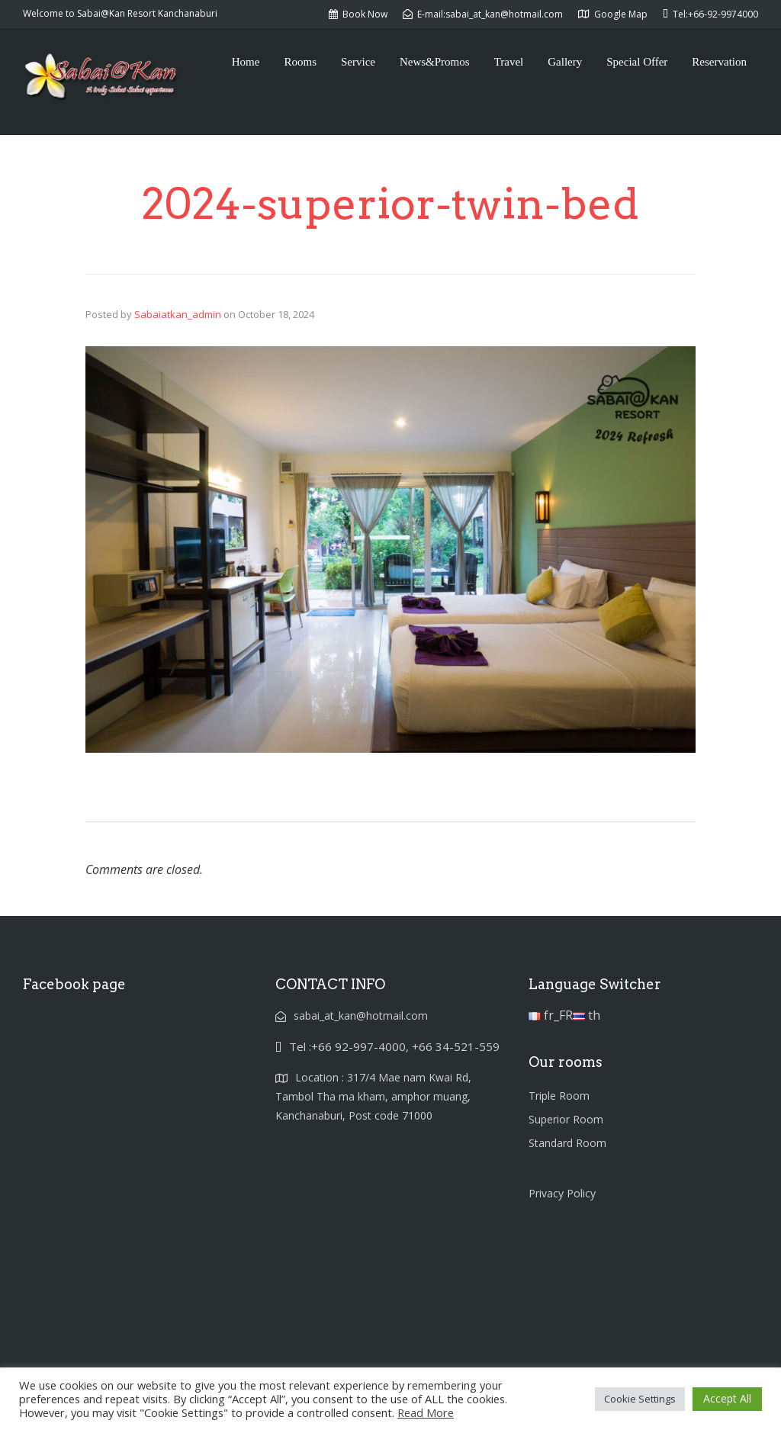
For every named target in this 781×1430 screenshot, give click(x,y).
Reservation (719, 62)
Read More (425, 1412)
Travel (509, 62)
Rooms (300, 62)
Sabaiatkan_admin (177, 314)
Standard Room (567, 1143)
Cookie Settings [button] (640, 1399)
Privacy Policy (562, 1193)
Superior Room (566, 1119)
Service (358, 62)
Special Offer (636, 62)
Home (246, 62)
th (586, 1015)
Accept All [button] (727, 1398)
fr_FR (551, 1015)
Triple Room (559, 1095)
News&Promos (435, 62)
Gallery (565, 62)
